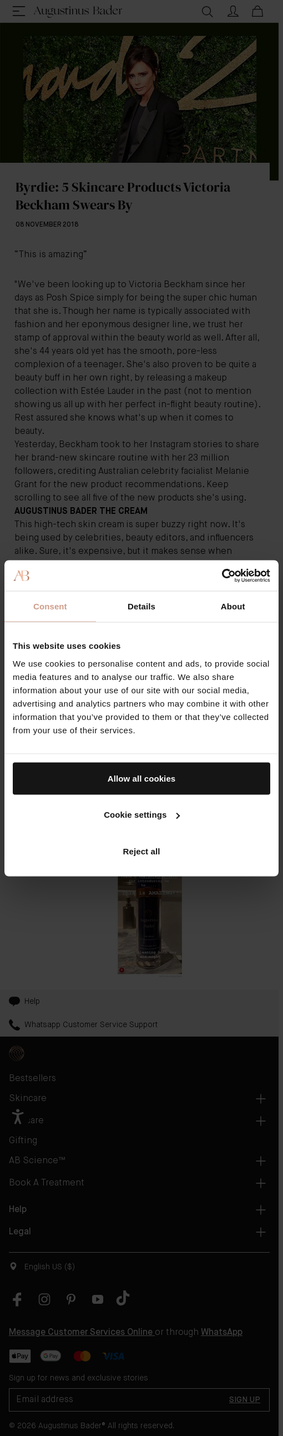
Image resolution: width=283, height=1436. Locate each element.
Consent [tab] (50, 606)
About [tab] (233, 606)
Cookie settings (142, 814)
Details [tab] (141, 606)
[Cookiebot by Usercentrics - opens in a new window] (221, 575)
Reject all (141, 850)
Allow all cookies (142, 778)
